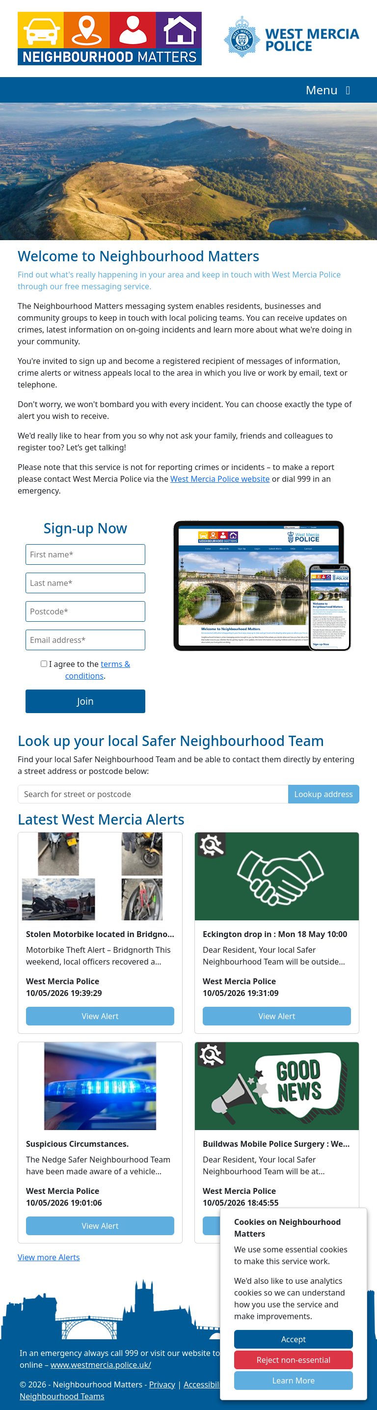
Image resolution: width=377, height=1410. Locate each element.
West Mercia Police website (219, 478)
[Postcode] (85, 611)
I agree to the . (85, 670)
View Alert (100, 1016)
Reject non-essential (294, 1360)
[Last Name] (85, 583)
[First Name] (85, 554)
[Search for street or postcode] (153, 794)
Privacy (162, 1384)
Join (85, 701)
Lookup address (324, 794)
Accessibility (206, 1384)
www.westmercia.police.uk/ (101, 1364)
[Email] (85, 640)
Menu (330, 90)
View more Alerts (49, 1257)
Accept (293, 1339)
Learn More (293, 1380)
